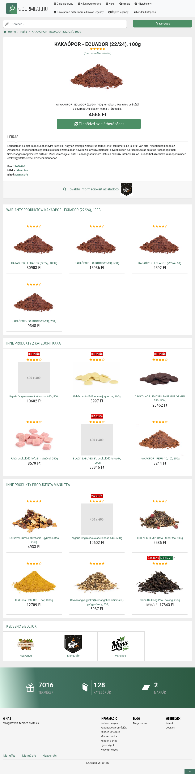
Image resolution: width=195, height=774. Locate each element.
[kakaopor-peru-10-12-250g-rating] (159, 422)
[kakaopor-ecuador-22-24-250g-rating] (34, 284)
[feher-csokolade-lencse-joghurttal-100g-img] (97, 377)
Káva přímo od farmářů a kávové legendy (79, 12)
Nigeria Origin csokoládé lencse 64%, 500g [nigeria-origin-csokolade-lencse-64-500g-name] (34, 396)
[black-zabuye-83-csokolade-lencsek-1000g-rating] (97, 422)
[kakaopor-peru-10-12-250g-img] (159, 439)
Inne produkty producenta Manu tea (38, 485)
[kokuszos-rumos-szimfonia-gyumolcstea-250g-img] (34, 519)
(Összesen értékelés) (97, 53)
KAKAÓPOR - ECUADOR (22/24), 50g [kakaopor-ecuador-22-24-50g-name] (159, 263)
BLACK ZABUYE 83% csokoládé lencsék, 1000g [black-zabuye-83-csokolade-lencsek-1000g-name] (97, 460)
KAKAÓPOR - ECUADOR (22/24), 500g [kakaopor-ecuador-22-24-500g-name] (97, 263)
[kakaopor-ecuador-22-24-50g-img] (159, 244)
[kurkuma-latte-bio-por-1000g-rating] (34, 564)
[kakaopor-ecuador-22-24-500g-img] (97, 244)
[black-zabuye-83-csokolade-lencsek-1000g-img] (97, 439)
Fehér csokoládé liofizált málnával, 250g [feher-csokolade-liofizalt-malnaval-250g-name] (34, 458)
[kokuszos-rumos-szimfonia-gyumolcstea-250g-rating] (34, 501)
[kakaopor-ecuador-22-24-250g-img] (34, 302)
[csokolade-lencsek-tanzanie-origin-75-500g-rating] (159, 360)
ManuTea (9, 755)
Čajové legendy (118, 12)
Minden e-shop (109, 740)
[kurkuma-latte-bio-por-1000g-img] (34, 581)
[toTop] (190, 771)
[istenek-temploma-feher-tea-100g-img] (159, 519)
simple (124, 3)
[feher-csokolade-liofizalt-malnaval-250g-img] (34, 439)
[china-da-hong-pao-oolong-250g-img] (159, 581)
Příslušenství (143, 3)
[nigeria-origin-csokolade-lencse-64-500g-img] (34, 377)
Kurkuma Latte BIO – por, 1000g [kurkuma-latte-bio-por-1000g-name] (34, 600)
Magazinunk (140, 723)
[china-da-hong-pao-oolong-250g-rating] (159, 564)
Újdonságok (107, 745)
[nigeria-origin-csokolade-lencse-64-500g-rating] (34, 360)
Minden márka (109, 736)
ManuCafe (21, 174)
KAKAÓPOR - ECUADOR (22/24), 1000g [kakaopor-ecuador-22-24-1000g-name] (34, 263)
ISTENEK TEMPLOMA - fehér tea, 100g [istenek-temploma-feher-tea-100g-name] (160, 538)
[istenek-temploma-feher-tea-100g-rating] (159, 501)
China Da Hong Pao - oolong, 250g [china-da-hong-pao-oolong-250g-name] (160, 600)
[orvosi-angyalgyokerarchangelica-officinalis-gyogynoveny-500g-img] (97, 581)
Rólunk (169, 723)
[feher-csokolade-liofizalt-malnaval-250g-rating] (34, 422)
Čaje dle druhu (63, 3)
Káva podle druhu (89, 3)
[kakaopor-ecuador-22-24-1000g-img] (34, 244)
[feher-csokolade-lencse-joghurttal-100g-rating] (97, 360)
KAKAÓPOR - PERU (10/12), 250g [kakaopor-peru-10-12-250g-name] (159, 458)
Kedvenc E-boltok (21, 626)
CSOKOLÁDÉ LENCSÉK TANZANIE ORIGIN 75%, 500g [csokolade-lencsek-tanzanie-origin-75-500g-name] (160, 398)
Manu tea (22, 170)
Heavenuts (50, 755)
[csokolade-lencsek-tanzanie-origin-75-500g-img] (159, 377)
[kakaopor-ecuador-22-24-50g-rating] (159, 226)
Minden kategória (144, 12)
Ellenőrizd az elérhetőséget (98, 124)
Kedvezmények (109, 749)
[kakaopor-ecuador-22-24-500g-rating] (97, 226)
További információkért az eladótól (97, 189)
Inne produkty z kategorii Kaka (33, 343)
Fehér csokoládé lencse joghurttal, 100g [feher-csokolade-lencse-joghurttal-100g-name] (96, 396)
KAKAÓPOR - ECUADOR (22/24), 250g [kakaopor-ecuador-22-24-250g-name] (34, 321)
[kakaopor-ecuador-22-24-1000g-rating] (34, 226)
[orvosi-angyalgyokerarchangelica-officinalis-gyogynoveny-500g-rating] (97, 564)
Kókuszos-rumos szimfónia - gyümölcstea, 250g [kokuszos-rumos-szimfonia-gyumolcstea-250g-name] (34, 540)
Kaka (110, 3)
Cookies (170, 727)
